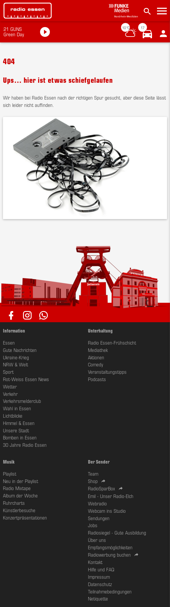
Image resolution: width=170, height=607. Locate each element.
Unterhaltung (100, 330)
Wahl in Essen (17, 408)
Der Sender (98, 461)
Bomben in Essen (20, 437)
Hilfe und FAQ (101, 569)
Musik (8, 461)
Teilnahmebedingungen (110, 591)
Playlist (9, 473)
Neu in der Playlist (20, 480)
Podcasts (97, 379)
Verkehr (10, 393)
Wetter (10, 386)
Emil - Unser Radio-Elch (110, 496)
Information (14, 330)
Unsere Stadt (16, 430)
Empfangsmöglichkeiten (110, 547)
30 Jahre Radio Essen (25, 444)
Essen (9, 342)
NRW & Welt (15, 364)
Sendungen (98, 518)
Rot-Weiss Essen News (26, 379)
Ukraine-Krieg (16, 357)
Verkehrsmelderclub (22, 400)
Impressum (99, 576)
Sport (8, 371)
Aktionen (96, 357)
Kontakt (95, 561)
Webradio (97, 503)
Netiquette (98, 598)
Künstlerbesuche (19, 510)
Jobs (92, 525)
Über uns (97, 539)
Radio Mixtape (17, 488)
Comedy (95, 364)
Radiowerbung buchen (109, 554)
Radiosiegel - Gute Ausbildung (117, 532)
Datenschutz (100, 584)
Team (93, 473)
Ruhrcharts (14, 502)
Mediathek (98, 349)
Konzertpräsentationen (25, 517)
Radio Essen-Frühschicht (112, 342)
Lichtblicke (12, 415)
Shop (93, 480)
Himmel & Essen (19, 422)
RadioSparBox (101, 488)
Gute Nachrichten (20, 349)
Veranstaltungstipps (107, 371)
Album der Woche (20, 495)
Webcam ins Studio (107, 510)
